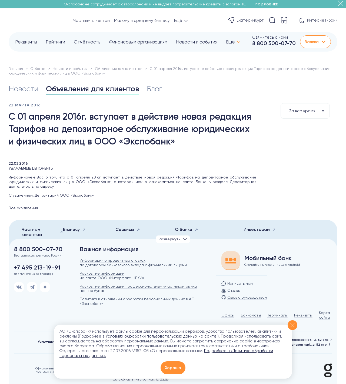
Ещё (230, 42)
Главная (16, 68)
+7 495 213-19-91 (37, 267)
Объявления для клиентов (118, 68)
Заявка (315, 42)
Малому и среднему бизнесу (142, 20)
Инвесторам (260, 229)
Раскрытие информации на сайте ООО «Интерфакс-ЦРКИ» (112, 275)
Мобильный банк (268, 258)
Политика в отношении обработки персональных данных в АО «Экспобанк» (137, 301)
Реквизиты (26, 42)
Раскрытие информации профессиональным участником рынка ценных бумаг (138, 288)
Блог (154, 88)
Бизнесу (74, 229)
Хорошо (173, 367)
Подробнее (268, 4)
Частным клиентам (91, 20)
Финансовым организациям (138, 42)
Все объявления (23, 208)
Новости (23, 88)
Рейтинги (55, 42)
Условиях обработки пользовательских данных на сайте (161, 336)
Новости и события (196, 42)
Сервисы (127, 229)
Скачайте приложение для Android (272, 265)
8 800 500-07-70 (274, 43)
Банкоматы (251, 315)
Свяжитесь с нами (270, 37)
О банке (37, 68)
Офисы (227, 315)
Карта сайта (324, 315)
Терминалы (277, 315)
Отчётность (87, 42)
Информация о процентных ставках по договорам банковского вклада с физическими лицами (133, 262)
